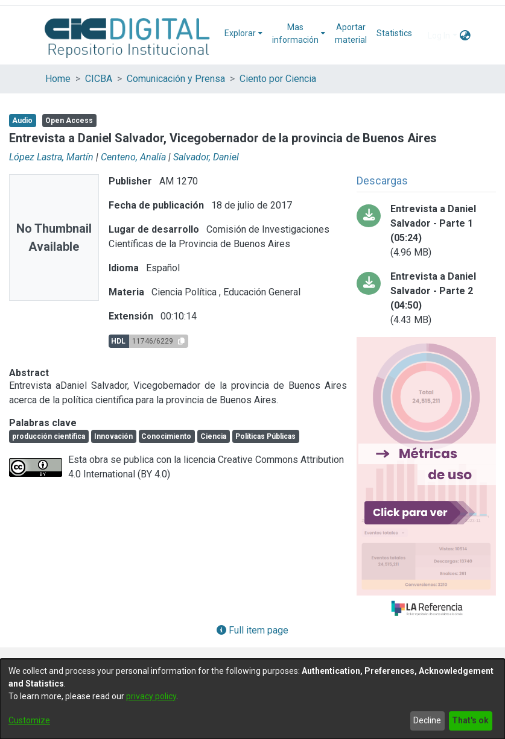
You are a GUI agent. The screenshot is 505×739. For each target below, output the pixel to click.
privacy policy (151, 696)
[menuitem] (243, 33)
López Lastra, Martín (51, 157)
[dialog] (252, 699)
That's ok (470, 720)
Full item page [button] (252, 630)
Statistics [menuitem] (394, 33)
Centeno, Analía (133, 157)
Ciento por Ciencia (278, 78)
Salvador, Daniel (206, 157)
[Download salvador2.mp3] (426, 298)
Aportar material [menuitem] (351, 33)
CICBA (98, 78)
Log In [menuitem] (439, 35)
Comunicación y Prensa (176, 78)
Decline (427, 720)
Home (58, 78)
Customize (29, 720)
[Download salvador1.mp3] (426, 231)
